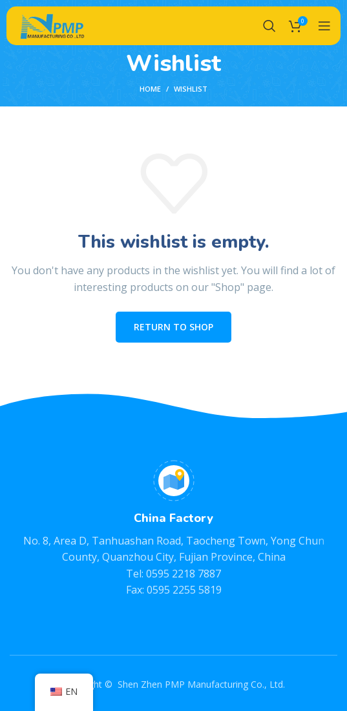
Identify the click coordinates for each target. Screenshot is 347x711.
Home (150, 89)
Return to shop (173, 327)
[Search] (269, 26)
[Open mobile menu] (324, 26)
